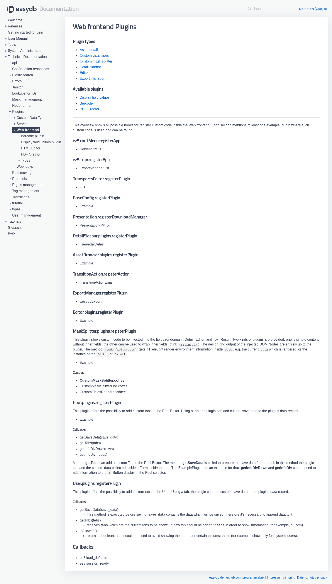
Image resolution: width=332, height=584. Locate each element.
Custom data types (94, 55)
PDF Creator (89, 109)
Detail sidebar (90, 67)
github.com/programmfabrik (245, 577)
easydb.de (216, 577)
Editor (84, 72)
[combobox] (270, 8)
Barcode (86, 103)
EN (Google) (318, 8)
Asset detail (89, 50)
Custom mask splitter (96, 61)
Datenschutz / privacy (312, 577)
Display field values (95, 97)
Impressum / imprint (280, 577)
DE (301, 8)
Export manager (92, 78)
